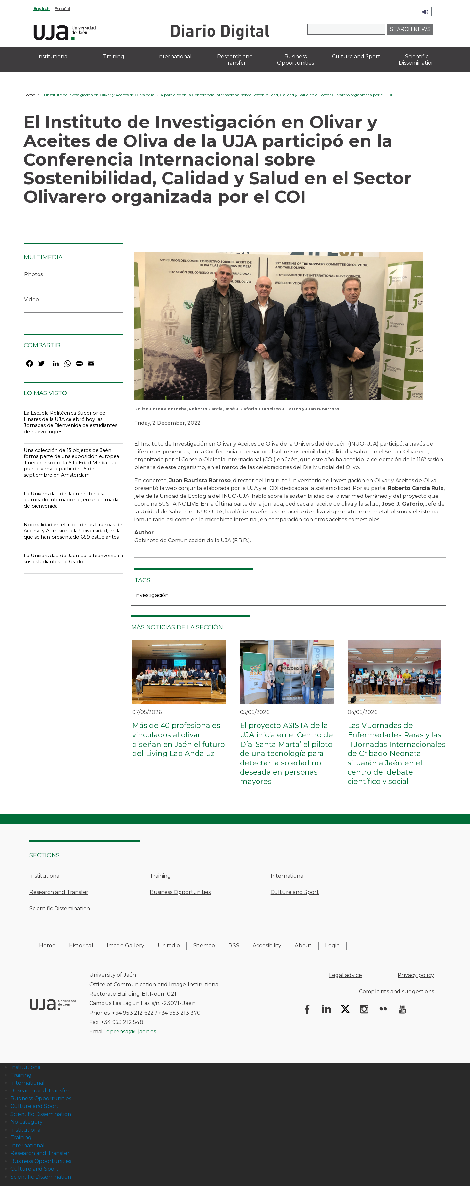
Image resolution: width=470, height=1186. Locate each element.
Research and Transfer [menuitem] (235, 59)
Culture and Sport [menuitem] (356, 56)
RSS (233, 945)
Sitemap (204, 945)
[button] (278, 328)
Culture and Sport (295, 892)
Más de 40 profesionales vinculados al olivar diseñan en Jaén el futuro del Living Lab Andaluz (178, 739)
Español (62, 8)
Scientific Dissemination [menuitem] (417, 59)
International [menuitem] (174, 56)
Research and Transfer (58, 892)
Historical (81, 945)
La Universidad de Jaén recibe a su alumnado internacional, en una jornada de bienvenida (71, 500)
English (41, 8)
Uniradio (169, 945)
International (288, 876)
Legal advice (345, 975)
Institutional (45, 876)
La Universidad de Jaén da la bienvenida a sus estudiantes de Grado (73, 559)
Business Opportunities (180, 892)
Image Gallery (126, 945)
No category (26, 1122)
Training (160, 876)
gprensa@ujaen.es (131, 1032)
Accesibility (267, 945)
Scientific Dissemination (59, 908)
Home (29, 94)
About (303, 945)
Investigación (151, 595)
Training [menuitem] (113, 56)
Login (332, 945)
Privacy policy (416, 975)
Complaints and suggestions (396, 991)
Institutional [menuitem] (53, 56)
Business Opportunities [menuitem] (295, 59)
